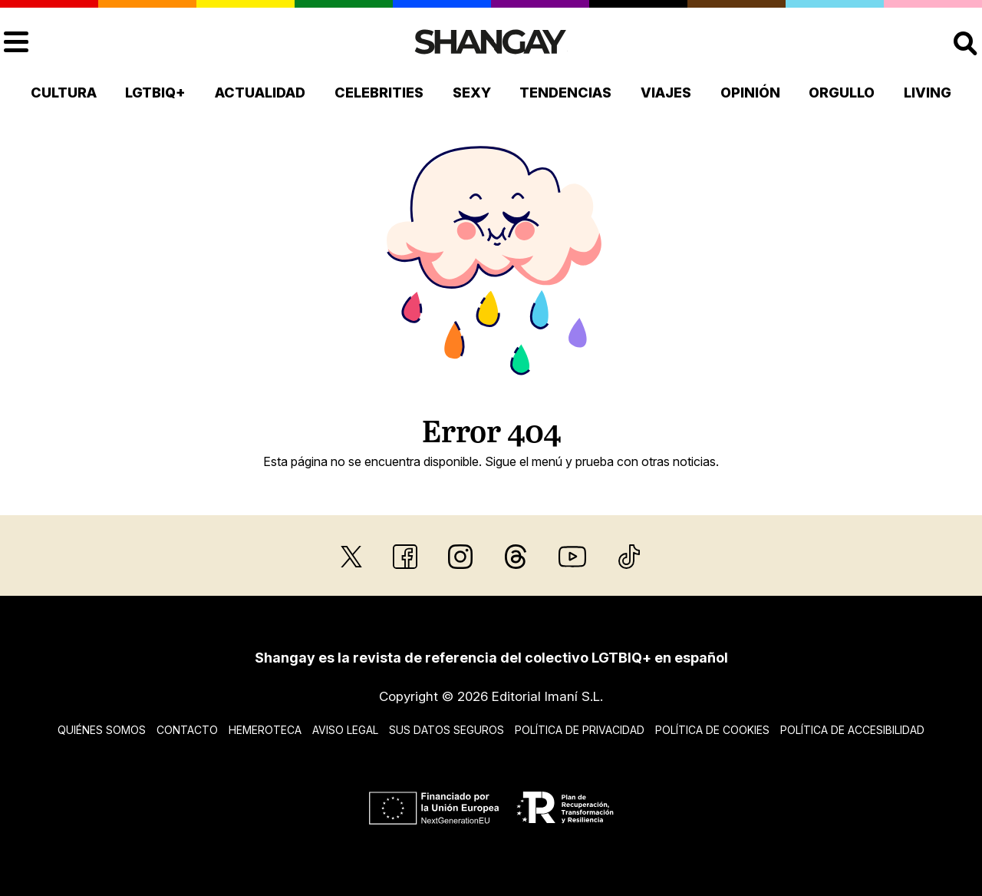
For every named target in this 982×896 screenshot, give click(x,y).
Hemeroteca (265, 729)
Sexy (472, 92)
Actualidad (260, 92)
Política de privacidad (579, 729)
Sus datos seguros (446, 729)
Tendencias (565, 92)
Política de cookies (712, 729)
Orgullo (842, 92)
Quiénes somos (102, 729)
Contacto (187, 729)
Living (927, 92)
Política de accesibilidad (852, 729)
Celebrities (378, 92)
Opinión (750, 92)
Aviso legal (345, 729)
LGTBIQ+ (155, 92)
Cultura (64, 92)
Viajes (666, 92)
